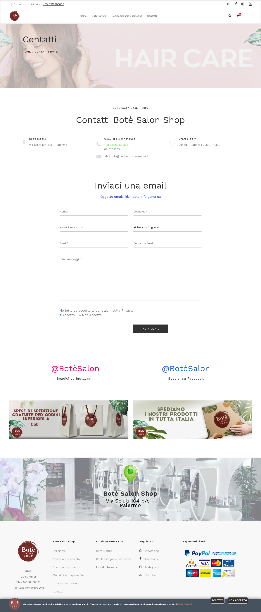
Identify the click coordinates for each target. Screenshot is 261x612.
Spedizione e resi (64, 567)
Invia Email (150, 328)
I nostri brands (106, 567)
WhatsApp (149, 551)
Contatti (152, 16)
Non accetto (238, 600)
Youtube (147, 575)
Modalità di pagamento (68, 575)
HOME (27, 51)
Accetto (218, 600)
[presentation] (81, 330)
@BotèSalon (75, 368)
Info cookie (185, 604)
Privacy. (127, 310)
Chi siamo (59, 551)
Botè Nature (99, 16)
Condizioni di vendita (66, 559)
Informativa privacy (66, 583)
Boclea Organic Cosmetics (127, 16)
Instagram (149, 567)
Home (83, 16)
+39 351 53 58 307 (116, 145)
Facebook (148, 559)
